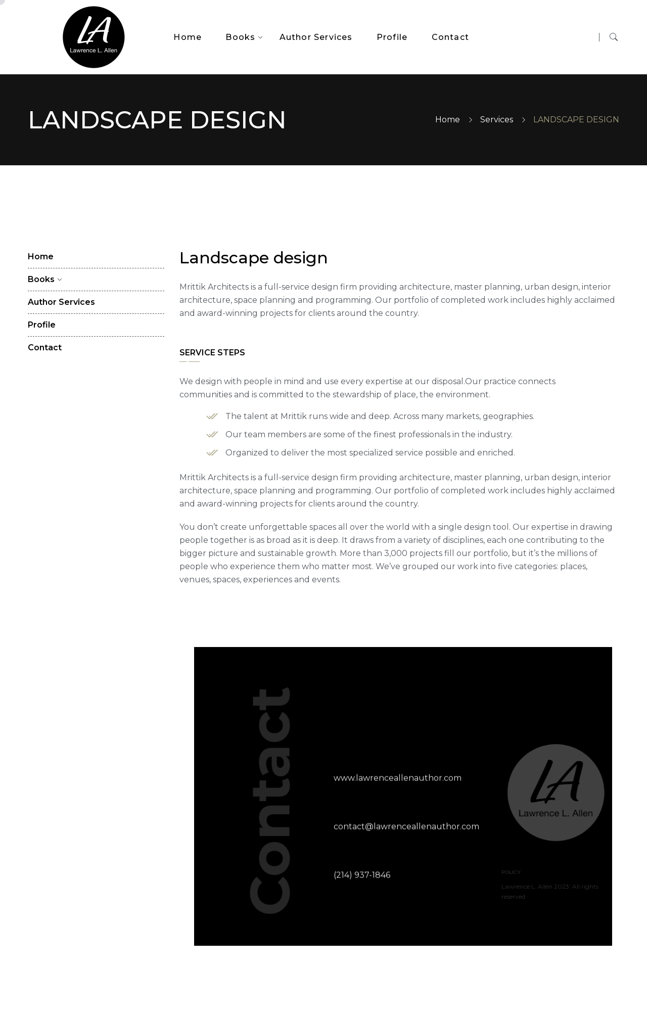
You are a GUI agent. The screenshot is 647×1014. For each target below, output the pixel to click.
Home (447, 119)
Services (496, 119)
